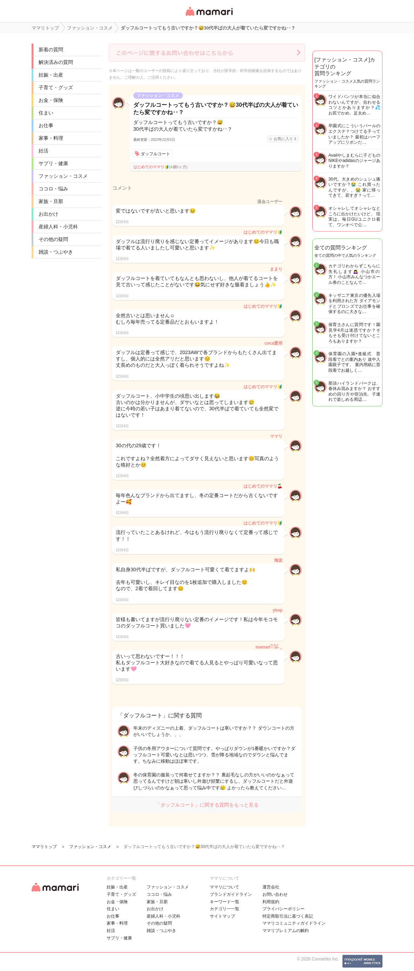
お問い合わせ (275, 894)
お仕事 (46, 125)
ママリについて (224, 887)
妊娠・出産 (51, 75)
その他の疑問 (53, 239)
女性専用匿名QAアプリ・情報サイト (209, 16)
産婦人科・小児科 (58, 226)
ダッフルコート (155, 153)
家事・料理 (51, 138)
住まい (46, 113)
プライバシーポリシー (283, 908)
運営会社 (270, 887)
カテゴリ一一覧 (224, 908)
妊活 (43, 151)
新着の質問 (51, 49)
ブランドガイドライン (231, 894)
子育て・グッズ (56, 87)
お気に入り (285, 139)
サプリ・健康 (53, 163)
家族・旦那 (51, 201)
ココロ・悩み (53, 188)
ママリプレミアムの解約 (285, 930)
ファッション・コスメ (63, 176)
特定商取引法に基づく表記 (287, 916)
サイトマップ (222, 916)
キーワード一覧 (224, 901)
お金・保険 (51, 100)
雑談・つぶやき (56, 252)
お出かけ (48, 214)
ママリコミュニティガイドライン (294, 923)
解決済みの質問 (56, 62)
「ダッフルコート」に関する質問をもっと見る (207, 805)
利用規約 (270, 901)
